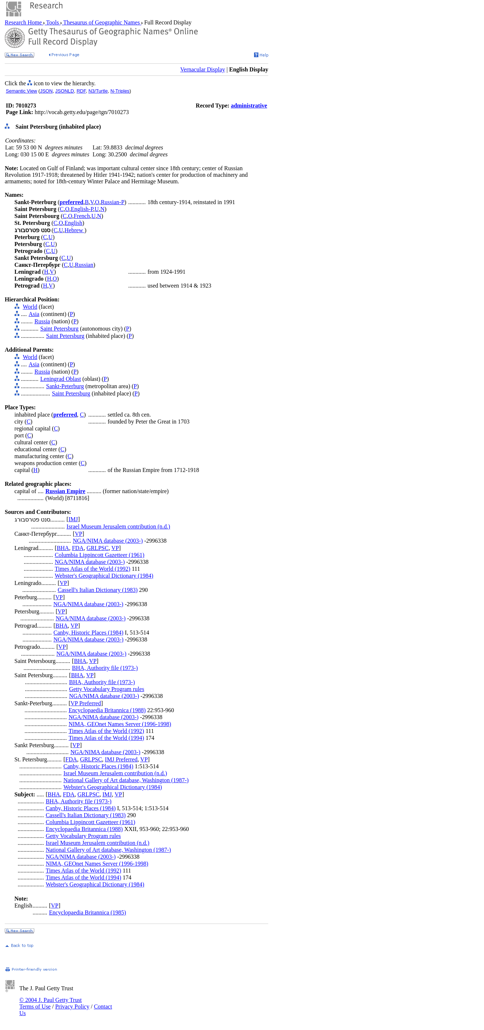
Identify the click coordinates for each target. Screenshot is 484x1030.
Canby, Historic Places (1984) (89, 632)
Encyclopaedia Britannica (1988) (107, 710)
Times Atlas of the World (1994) (106, 738)
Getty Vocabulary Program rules (106, 689)
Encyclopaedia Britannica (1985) (87, 912)
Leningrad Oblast (60, 379)
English (73, 223)
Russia (42, 321)
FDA (77, 548)
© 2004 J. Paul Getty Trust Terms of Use (50, 1003)
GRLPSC (97, 548)
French (82, 216)
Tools (52, 22)
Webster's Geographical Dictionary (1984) (104, 576)
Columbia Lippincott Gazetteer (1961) (99, 555)
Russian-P (112, 202)
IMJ (73, 519)
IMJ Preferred (121, 759)
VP (78, 534)
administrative (249, 105)
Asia (34, 314)
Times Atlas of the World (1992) (92, 569)
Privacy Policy (72, 1006)
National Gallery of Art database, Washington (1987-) (126, 780)
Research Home (24, 22)
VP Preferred (86, 703)
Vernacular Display (202, 69)
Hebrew (75, 230)
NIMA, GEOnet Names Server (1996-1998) (120, 724)
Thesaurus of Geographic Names (101, 22)
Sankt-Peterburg (65, 386)
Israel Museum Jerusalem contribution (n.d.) (118, 526)
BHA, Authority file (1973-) (105, 668)
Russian (84, 265)
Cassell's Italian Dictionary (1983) (97, 590)
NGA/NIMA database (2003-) (108, 541)
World (30, 307)
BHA (63, 548)
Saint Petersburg (59, 328)
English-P (82, 209)
